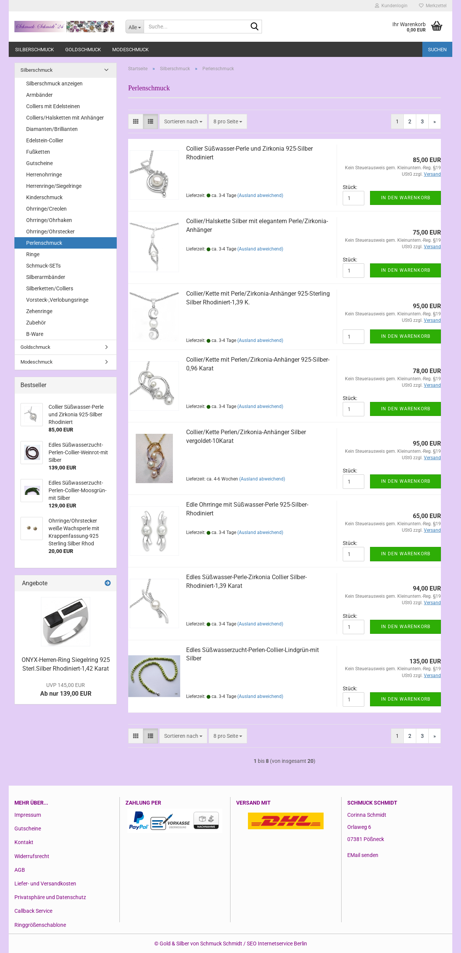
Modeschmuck (130, 49)
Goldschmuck (83, 49)
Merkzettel (433, 5)
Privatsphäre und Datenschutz (50, 897)
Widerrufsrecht (31, 856)
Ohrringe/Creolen (46, 209)
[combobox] (183, 121)
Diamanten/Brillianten (52, 129)
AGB (19, 870)
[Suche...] (134, 26)
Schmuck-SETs (43, 266)
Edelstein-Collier (44, 140)
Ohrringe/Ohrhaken (49, 220)
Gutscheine (39, 163)
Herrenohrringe (44, 175)
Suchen (437, 49)
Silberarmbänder (45, 277)
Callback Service (33, 911)
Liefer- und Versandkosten (45, 884)
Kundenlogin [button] (391, 5)
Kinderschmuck (44, 197)
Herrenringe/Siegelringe (54, 186)
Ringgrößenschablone (40, 925)
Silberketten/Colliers (49, 288)
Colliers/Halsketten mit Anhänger (65, 118)
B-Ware (34, 334)
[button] (135, 121)
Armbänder (39, 95)
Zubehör (36, 323)
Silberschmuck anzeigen (54, 83)
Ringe (32, 254)
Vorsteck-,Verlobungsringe (57, 300)
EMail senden (362, 855)
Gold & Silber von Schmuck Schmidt (201, 943)
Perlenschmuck (44, 243)
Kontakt (23, 842)
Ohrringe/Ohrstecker (50, 231)
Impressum (27, 815)
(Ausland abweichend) (260, 195)
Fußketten (38, 152)
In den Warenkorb (405, 197)
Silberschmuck (34, 49)
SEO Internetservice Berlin (277, 943)
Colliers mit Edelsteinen (53, 106)
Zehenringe (39, 311)
